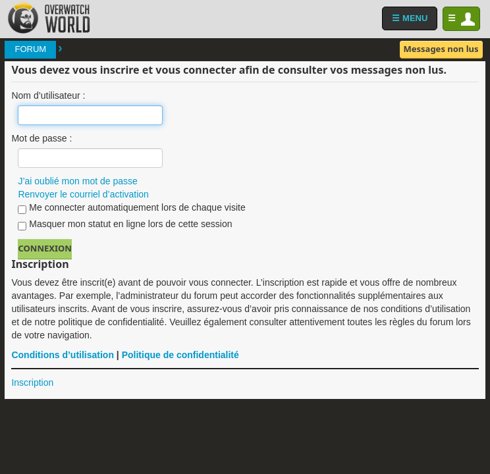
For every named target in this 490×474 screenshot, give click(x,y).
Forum (30, 49)
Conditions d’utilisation (62, 355)
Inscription (32, 382)
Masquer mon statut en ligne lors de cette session (125, 224)
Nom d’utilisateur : (48, 95)
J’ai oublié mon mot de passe (77, 181)
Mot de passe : (41, 138)
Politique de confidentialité (180, 355)
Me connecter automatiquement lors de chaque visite (131, 208)
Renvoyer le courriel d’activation (83, 194)
